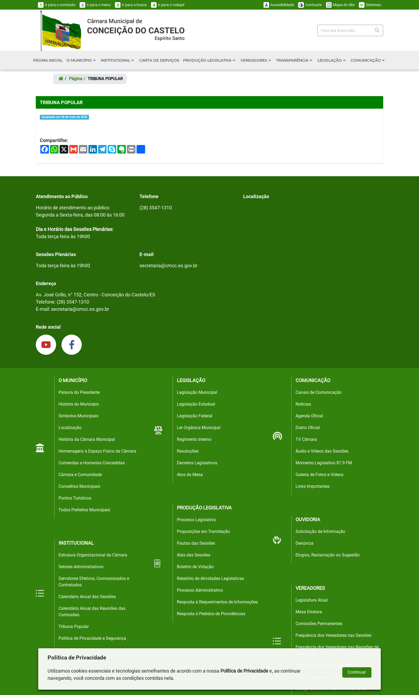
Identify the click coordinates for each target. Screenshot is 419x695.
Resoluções (188, 451)
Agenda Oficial (309, 415)
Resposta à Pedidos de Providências (211, 613)
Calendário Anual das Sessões (87, 596)
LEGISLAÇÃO (331, 60)
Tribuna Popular (74, 626)
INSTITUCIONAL (117, 60)
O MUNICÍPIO (81, 60)
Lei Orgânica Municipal (198, 427)
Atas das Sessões (193, 554)
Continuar (357, 672)
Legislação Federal (194, 415)
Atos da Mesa (190, 474)
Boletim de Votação (195, 566)
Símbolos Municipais (78, 415)
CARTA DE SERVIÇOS (159, 60)
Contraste (310, 5)
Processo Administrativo (200, 590)
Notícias (303, 404)
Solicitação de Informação (320, 531)
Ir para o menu (95, 5)
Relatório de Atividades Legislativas (210, 578)
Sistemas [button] (370, 5)
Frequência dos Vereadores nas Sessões (333, 635)
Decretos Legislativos (197, 462)
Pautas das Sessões (196, 543)
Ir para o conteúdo (56, 5)
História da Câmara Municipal (87, 439)
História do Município (79, 404)
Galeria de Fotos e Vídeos (319, 474)
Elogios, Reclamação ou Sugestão (328, 554)
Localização (70, 427)
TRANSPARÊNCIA (294, 60)
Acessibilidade (278, 5)
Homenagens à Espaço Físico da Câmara (97, 451)
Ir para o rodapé (167, 5)
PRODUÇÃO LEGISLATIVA (209, 60)
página (75, 78)
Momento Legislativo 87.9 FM (324, 462)
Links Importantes (312, 486)
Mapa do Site (340, 5)
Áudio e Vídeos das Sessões (322, 451)
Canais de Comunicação (319, 392)
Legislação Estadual (196, 404)
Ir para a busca (131, 5)
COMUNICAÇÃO (368, 60)
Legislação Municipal (197, 392)
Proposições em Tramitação (203, 531)
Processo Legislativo (196, 519)
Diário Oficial (308, 427)
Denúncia (304, 543)
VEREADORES (255, 60)
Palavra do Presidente (79, 392)
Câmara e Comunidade (80, 474)
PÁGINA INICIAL (48, 60)
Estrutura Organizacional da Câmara (93, 554)
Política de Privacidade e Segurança (92, 638)
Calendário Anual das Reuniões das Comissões (92, 611)
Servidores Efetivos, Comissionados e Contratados (94, 581)
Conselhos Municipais (79, 486)
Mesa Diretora (309, 611)
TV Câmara (306, 439)
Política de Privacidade (244, 671)
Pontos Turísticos (75, 498)
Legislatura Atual (312, 600)
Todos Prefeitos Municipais (84, 509)
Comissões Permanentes (319, 623)
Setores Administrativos (81, 566)
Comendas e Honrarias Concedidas (92, 462)
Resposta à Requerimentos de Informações (217, 601)
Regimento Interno (194, 439)
